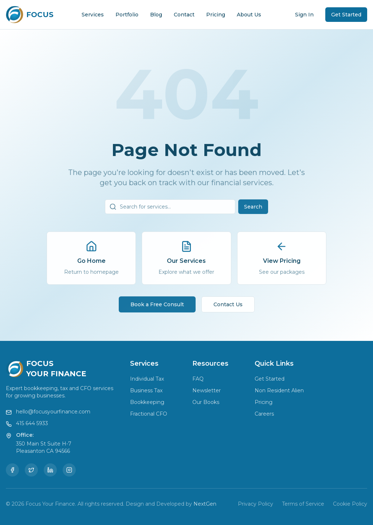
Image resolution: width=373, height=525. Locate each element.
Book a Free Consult (157, 306)
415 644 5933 (32, 423)
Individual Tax (147, 379)
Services (93, 14)
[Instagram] (69, 470)
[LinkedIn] (50, 470)
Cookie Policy (350, 504)
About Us (249, 14)
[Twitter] (31, 470)
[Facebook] (12, 470)
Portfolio (126, 14)
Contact (184, 14)
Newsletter (206, 390)
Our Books (205, 402)
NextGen (204, 504)
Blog (156, 14)
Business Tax (146, 390)
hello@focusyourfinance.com (53, 411)
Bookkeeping (147, 402)
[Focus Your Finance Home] (30, 14)
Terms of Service (303, 504)
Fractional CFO (148, 414)
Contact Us (228, 306)
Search (253, 209)
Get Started (346, 14)
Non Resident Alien (279, 390)
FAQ (198, 379)
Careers (264, 414)
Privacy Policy (255, 504)
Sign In (304, 14)
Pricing (215, 14)
